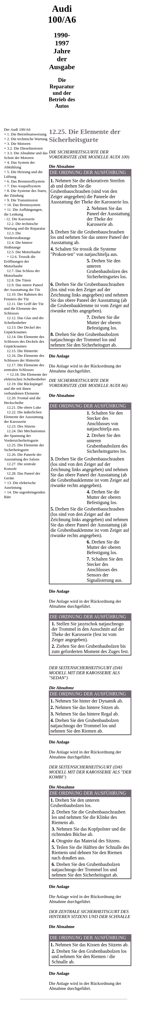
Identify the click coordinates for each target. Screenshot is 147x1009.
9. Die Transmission (22, 200)
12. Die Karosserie (20, 219)
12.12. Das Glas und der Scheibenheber (24, 320)
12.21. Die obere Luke (24, 407)
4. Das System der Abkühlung (19, 164)
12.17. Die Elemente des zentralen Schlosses (24, 367)
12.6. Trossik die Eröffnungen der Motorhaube (19, 261)
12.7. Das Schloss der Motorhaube (22, 273)
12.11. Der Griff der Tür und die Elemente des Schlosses (24, 308)
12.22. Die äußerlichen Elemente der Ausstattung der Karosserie (23, 417)
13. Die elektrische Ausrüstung (20, 485)
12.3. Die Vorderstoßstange (17, 235)
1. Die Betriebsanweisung (26, 134)
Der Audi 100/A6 (17, 129)
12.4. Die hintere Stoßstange (18, 244)
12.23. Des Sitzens (21, 426)
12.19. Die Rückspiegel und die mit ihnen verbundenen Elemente (23, 388)
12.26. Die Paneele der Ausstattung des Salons (22, 456)
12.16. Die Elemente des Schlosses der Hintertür (24, 357)
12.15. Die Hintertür (22, 351)
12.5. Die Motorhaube (24, 252)
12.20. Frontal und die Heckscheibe (22, 400)
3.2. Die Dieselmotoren (25, 148)
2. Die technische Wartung (27, 139)
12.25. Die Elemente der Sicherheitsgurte (24, 447)
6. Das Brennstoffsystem (26, 181)
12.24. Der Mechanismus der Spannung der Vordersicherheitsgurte (24, 436)
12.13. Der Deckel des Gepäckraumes (22, 329)
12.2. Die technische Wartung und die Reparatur (24, 226)
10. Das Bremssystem (23, 205)
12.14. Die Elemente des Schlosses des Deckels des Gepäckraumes (24, 341)
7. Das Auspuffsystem (24, 186)
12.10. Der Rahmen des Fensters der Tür (23, 296)
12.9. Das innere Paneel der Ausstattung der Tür (23, 287)
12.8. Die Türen (19, 280)
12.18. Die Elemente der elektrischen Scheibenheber (25, 376)
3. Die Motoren (19, 143)
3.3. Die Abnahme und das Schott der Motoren (26, 155)
